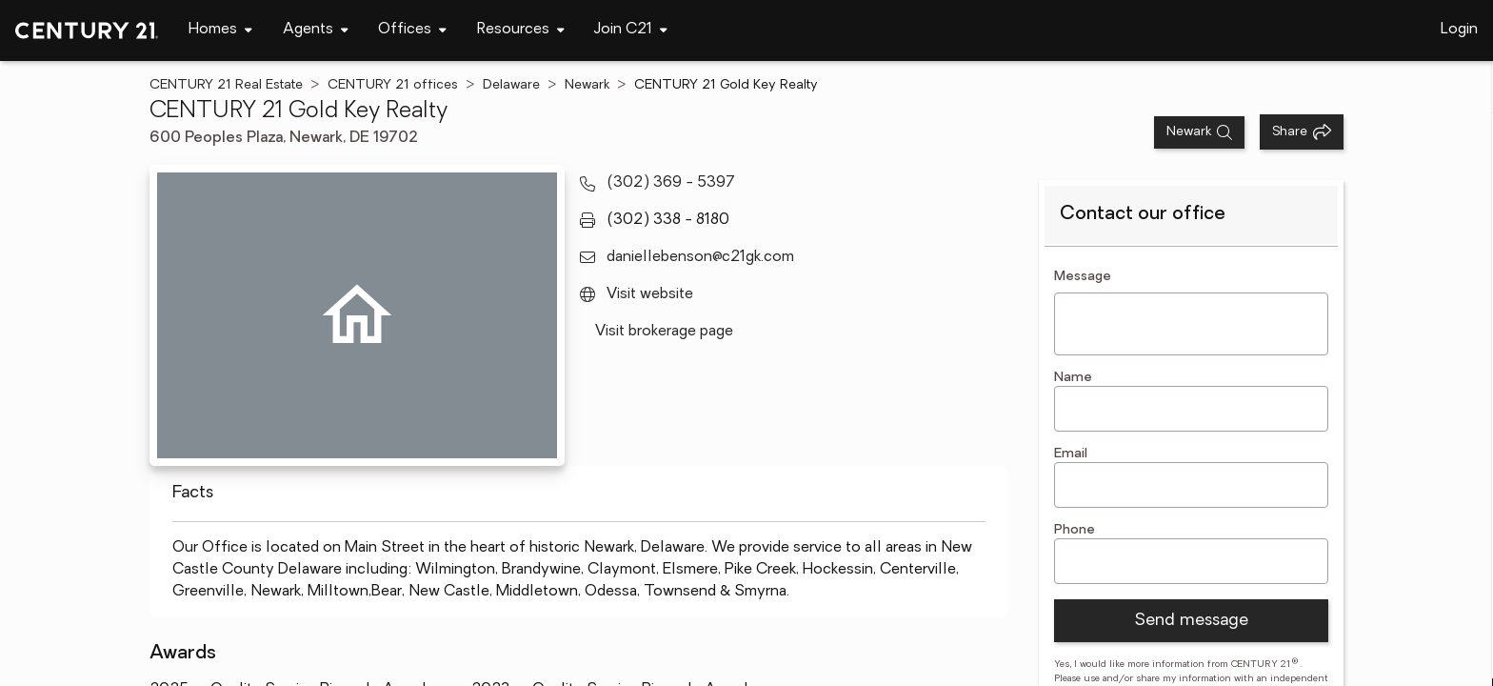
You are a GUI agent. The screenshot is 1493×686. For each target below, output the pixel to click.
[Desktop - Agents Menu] (315, 30)
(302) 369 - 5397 (671, 183)
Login (1459, 29)
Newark (587, 85)
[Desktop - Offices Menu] (412, 30)
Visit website (650, 294)
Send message (1191, 621)
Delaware (511, 85)
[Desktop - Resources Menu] (521, 30)
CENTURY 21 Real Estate (226, 85)
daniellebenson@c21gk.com (700, 257)
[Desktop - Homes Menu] (220, 30)
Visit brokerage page (664, 331)
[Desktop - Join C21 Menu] (630, 30)
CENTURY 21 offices (393, 85)
